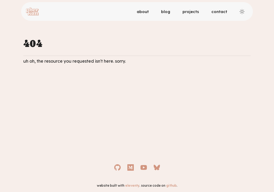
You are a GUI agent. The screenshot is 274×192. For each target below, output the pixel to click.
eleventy (132, 185)
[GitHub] (117, 167)
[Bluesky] (157, 167)
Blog (165, 11)
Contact (219, 11)
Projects (190, 11)
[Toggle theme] (242, 11)
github (171, 185)
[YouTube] (143, 167)
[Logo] (32, 11)
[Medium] (130, 167)
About (143, 11)
